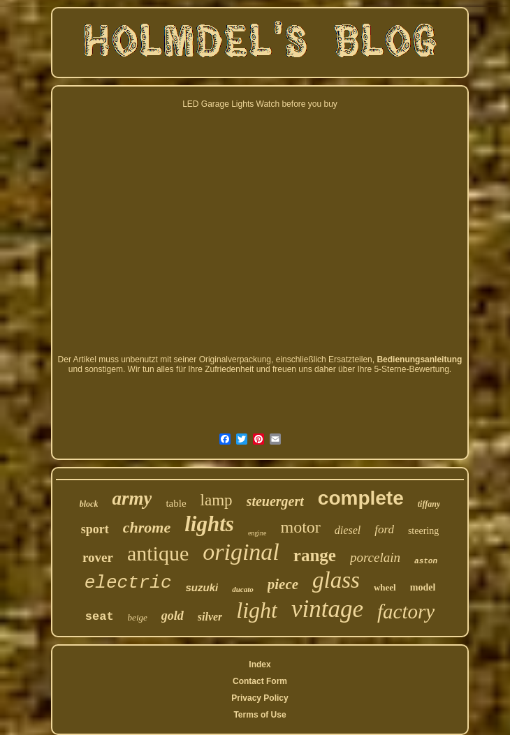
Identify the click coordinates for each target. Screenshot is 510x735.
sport (95, 529)
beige (137, 617)
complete (361, 498)
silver (210, 617)
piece (283, 584)
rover (97, 557)
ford (384, 529)
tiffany (429, 504)
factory (406, 611)
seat (99, 616)
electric (128, 582)
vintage (327, 609)
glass (336, 580)
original (241, 552)
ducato (243, 589)
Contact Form (260, 681)
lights (209, 524)
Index (259, 664)
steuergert (275, 501)
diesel (347, 530)
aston (425, 561)
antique (158, 553)
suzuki (202, 587)
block (89, 504)
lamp (217, 500)
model (423, 587)
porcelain (375, 557)
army (132, 498)
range (314, 555)
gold (172, 616)
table (176, 503)
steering (423, 531)
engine (257, 533)
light (256, 610)
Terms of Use (259, 715)
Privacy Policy (259, 698)
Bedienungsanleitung (419, 359)
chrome (146, 527)
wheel (385, 587)
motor (301, 527)
